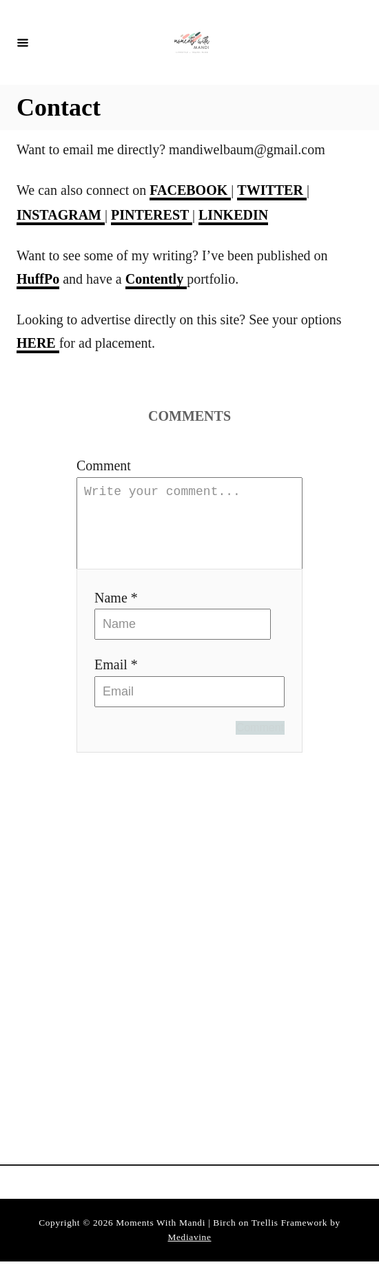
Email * (116, 681)
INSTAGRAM (61, 214)
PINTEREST (151, 214)
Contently (156, 278)
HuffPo (38, 278)
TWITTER (272, 190)
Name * (116, 614)
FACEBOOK (190, 190)
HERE (38, 342)
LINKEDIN (233, 214)
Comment (103, 465)
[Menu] (22, 42)
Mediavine (190, 1253)
